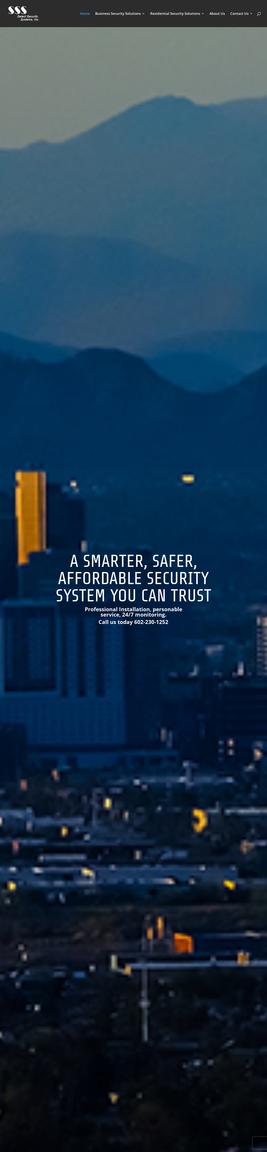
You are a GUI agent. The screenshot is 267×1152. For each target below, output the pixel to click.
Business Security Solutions (118, 14)
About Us (217, 14)
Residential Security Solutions (175, 14)
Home (85, 14)
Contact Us (239, 14)
